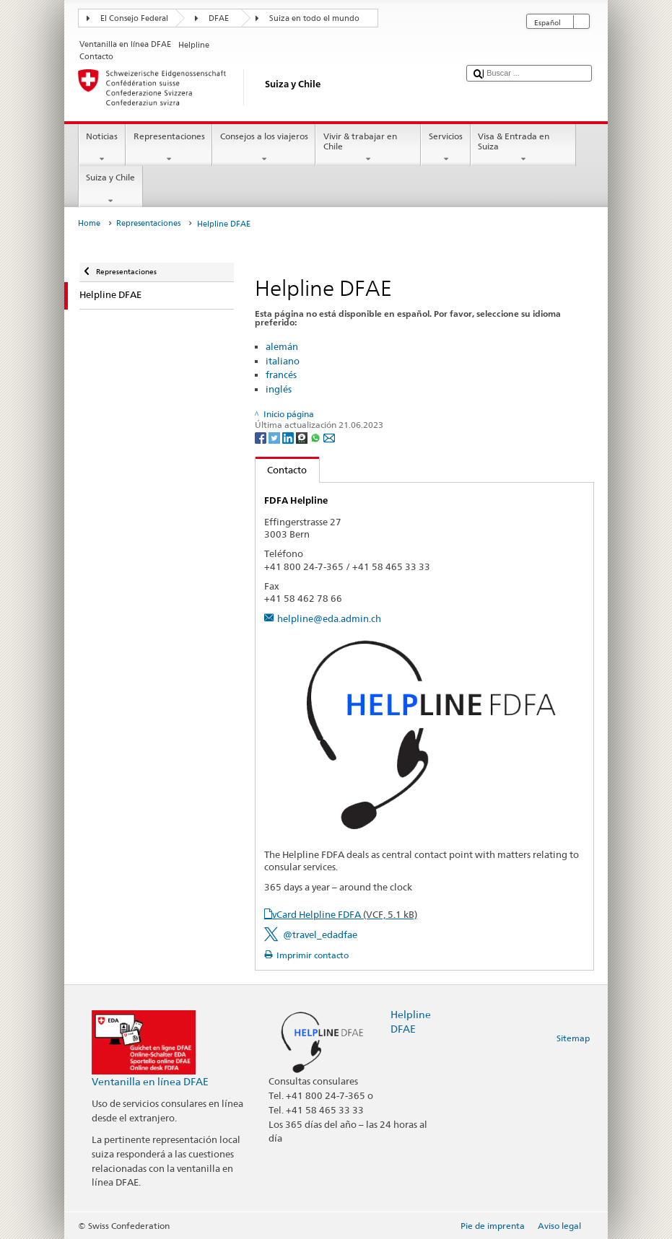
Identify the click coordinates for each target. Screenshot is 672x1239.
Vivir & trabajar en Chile (368, 148)
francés (281, 374)
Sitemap (573, 1038)
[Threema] (303, 437)
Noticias (102, 148)
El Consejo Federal (134, 18)
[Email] (329, 437)
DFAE (219, 18)
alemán (282, 346)
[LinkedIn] (289, 437)
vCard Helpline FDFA (344, 914)
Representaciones (168, 148)
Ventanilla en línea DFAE (150, 1081)
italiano (283, 361)
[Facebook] (262, 437)
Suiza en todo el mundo (314, 18)
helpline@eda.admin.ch (329, 618)
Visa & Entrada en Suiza (523, 148)
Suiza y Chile (110, 189)
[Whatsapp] (316, 437)
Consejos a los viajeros (264, 148)
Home (89, 223)
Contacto (281, 470)
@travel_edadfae (320, 934)
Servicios (445, 148)
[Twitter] (275, 437)
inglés (279, 389)
